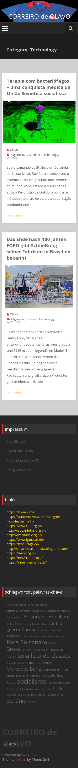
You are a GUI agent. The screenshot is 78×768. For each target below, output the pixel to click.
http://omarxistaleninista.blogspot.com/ (37, 548)
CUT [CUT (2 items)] (59, 630)
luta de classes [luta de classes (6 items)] (50, 655)
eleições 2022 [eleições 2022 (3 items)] (16, 636)
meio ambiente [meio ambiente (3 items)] (40, 662)
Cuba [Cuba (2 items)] (52, 630)
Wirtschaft (13, 322)
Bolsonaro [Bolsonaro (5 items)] (35, 616)
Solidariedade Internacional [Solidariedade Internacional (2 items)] (35, 689)
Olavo (14, 150)
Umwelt (12, 158)
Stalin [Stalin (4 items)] (57, 688)
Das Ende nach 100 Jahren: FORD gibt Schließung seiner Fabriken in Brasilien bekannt (39, 248)
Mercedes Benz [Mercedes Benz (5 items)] (23, 668)
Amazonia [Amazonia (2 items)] (37, 610)
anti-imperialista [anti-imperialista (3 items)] (57, 610)
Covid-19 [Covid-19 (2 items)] (42, 630)
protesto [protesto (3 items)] (48, 675)
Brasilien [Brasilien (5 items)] (58, 616)
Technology (50, 155)
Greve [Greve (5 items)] (13, 648)
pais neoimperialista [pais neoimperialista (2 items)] (17, 675)
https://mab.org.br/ (21, 553)
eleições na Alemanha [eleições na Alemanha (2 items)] (41, 636)
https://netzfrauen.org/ (24, 557)
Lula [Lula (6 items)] (23, 655)
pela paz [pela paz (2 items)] (35, 675)
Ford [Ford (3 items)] (52, 643)
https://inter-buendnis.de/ (26, 562)
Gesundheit (33, 155)
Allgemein (17, 155)
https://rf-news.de (20, 512)
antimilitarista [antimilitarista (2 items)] (13, 617)
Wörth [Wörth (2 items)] (31, 701)
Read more (15, 216)
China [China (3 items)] (19, 623)
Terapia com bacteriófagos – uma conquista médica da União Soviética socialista (39, 87)
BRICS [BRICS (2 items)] (9, 624)
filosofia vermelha (20, 521)
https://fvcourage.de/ (22, 544)
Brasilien (31, 319)
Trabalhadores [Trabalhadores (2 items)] (55, 694)
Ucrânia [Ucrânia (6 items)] (16, 700)
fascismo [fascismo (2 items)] (60, 636)
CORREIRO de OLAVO (39, 16)
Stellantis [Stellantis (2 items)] (11, 694)
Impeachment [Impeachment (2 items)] (41, 649)
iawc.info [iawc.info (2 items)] (27, 649)
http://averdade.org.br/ (24, 535)
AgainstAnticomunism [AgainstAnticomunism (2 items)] (18, 610)
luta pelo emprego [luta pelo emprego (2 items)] (16, 663)
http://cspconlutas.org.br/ (26, 530)
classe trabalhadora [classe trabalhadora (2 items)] (36, 624)
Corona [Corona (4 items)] (29, 630)
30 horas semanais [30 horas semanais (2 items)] (16, 604)
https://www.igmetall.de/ (25, 539)
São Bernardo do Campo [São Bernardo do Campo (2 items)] (31, 694)
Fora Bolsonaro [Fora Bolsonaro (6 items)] (26, 642)
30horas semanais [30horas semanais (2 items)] (37, 604)
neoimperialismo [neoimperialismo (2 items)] (52, 669)
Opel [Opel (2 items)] (66, 669)
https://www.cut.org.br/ (24, 526)
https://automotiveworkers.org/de (33, 516)
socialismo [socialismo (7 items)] (32, 681)
